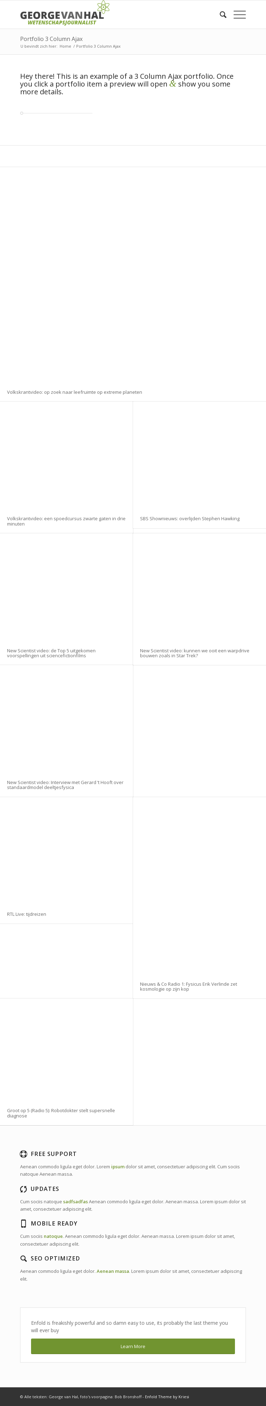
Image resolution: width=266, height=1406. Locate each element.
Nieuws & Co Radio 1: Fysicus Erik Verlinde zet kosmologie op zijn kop (188, 986)
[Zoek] (219, 14)
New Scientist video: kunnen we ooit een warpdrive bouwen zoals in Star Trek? (194, 653)
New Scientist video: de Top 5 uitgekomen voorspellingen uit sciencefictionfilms (51, 653)
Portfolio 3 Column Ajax (51, 39)
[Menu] (236, 14)
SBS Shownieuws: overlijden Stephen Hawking (190, 518)
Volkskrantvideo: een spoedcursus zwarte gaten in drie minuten (66, 521)
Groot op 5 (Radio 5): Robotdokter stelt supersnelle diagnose (61, 1113)
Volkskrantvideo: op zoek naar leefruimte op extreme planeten (74, 392)
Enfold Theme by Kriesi (167, 1396)
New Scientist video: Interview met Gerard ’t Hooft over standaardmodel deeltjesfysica (65, 784)
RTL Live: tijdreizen (26, 914)
